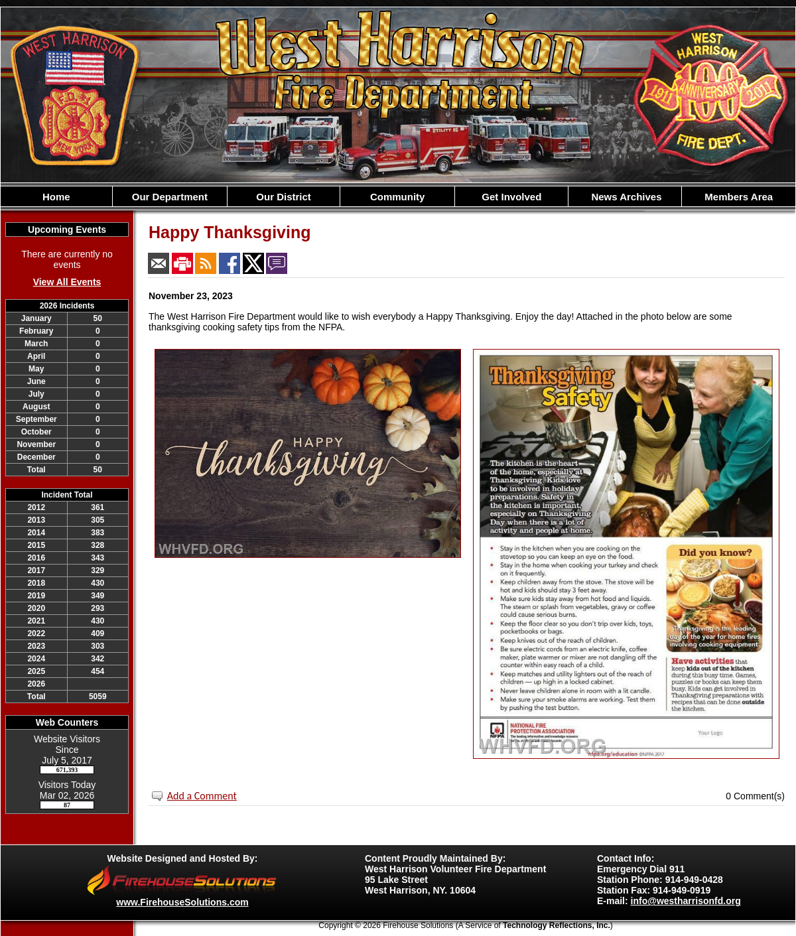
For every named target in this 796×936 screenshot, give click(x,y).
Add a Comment (202, 795)
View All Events (67, 282)
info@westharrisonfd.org (686, 901)
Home (56, 196)
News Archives (624, 196)
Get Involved (511, 196)
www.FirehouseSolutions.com (182, 902)
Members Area (738, 196)
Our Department (170, 196)
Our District (283, 196)
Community (397, 196)
